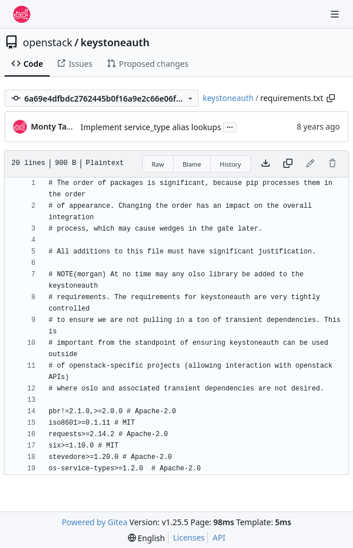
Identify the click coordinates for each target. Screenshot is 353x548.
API (218, 537)
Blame (192, 164)
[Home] (22, 14)
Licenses (189, 537)
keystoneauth (115, 42)
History (230, 164)
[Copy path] (331, 98)
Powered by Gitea (94, 522)
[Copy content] (288, 164)
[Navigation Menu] (335, 14)
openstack (48, 42)
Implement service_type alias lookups (151, 127)
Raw (158, 164)
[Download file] (265, 164)
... (229, 126)
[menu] (146, 538)
